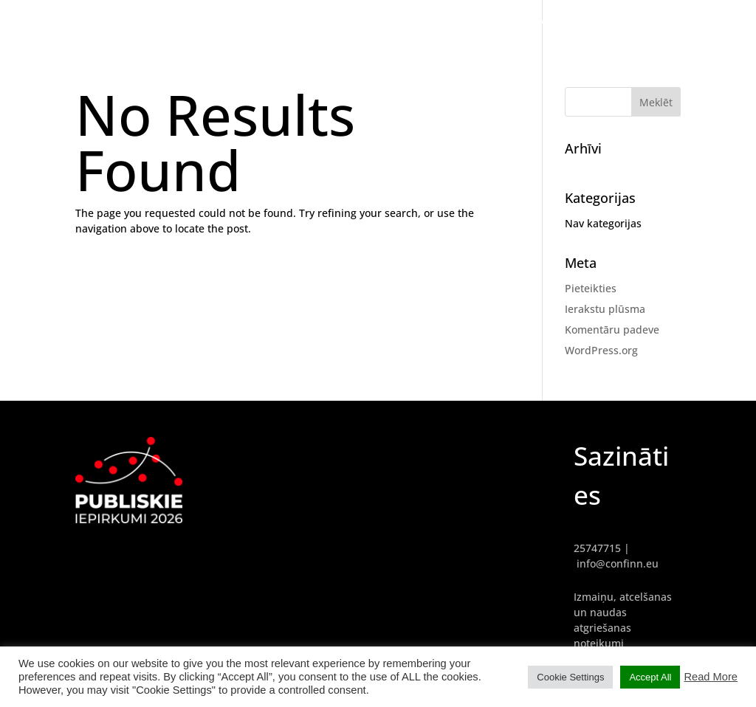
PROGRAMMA (700, 22)
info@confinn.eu (618, 563)
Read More (711, 677)
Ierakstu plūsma (605, 309)
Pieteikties (590, 288)
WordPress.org (601, 350)
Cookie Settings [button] (570, 677)
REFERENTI (623, 22)
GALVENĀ (556, 22)
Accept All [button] (650, 677)
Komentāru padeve (612, 330)
